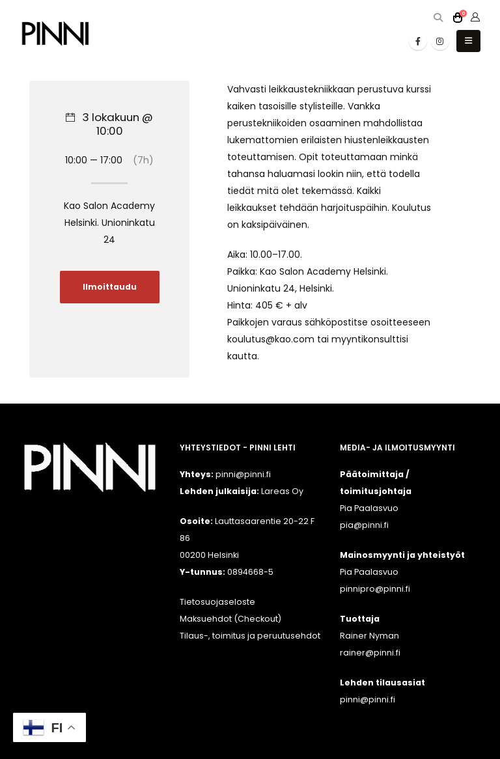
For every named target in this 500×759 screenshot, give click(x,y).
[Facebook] (418, 41)
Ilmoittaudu (110, 287)
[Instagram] (440, 41)
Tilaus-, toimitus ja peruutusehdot (250, 635)
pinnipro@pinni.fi (375, 588)
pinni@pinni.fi (367, 699)
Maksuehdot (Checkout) (230, 618)
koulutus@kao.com (270, 339)
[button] (437, 18)
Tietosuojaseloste (217, 601)
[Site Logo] (55, 33)
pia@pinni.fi (364, 525)
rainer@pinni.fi (370, 652)
